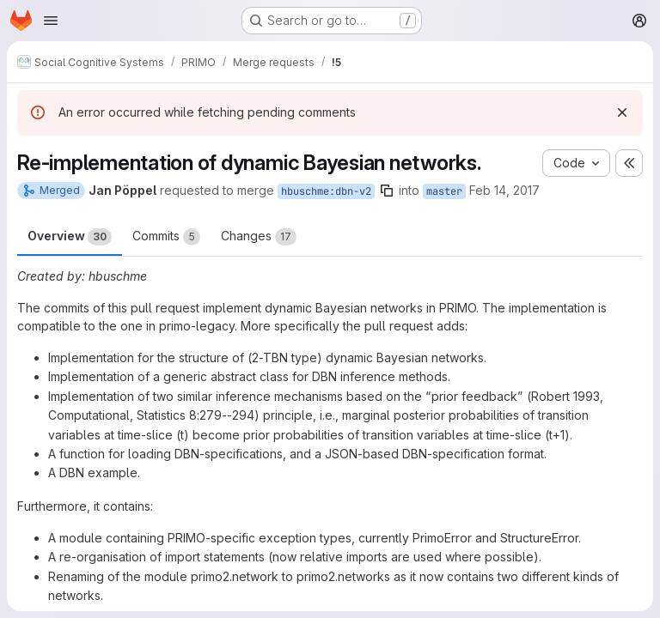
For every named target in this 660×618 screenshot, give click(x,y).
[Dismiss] (622, 112)
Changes (258, 236)
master (444, 191)
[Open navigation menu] (50, 20)
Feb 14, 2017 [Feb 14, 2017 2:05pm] (504, 190)
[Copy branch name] (386, 190)
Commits (166, 236)
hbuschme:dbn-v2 (326, 191)
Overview (70, 236)
